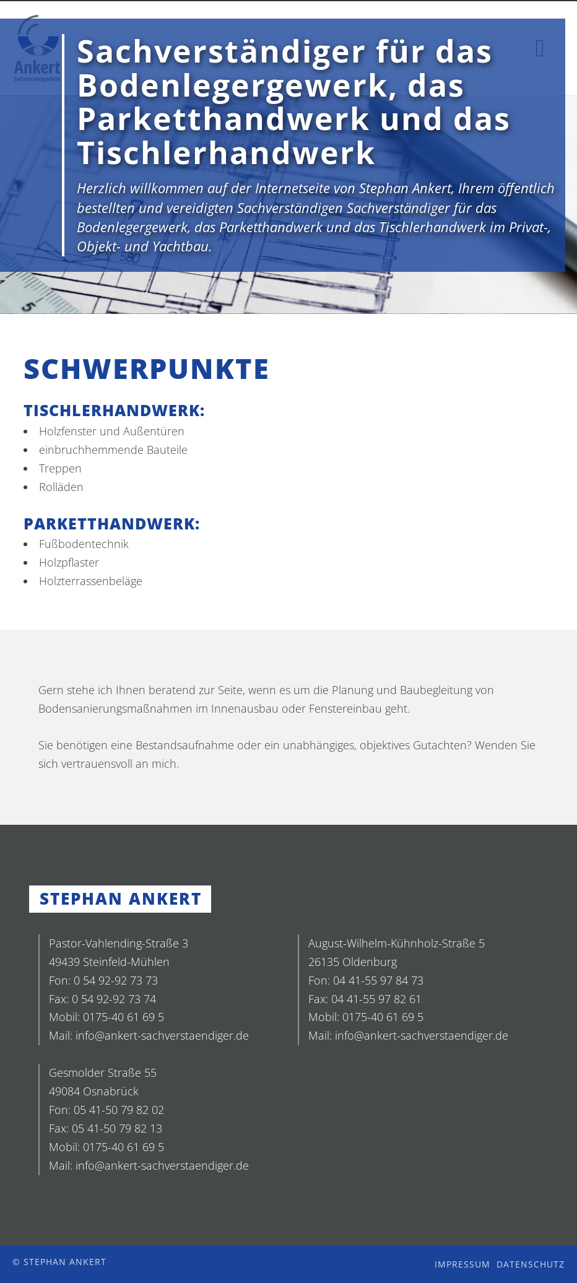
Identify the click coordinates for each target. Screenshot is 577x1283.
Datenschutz (531, 1264)
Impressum (462, 1264)
